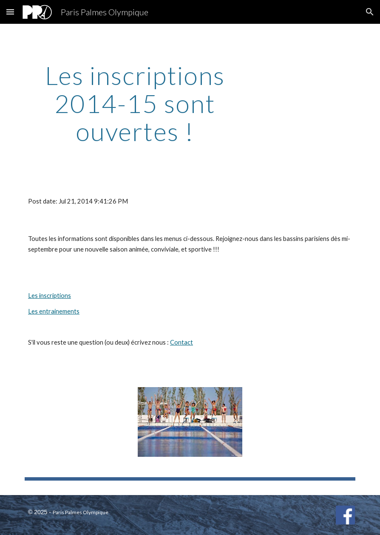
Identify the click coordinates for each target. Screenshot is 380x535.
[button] (10, 11)
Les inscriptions (49, 295)
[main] (135, 103)
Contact (181, 342)
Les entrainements (53, 311)
